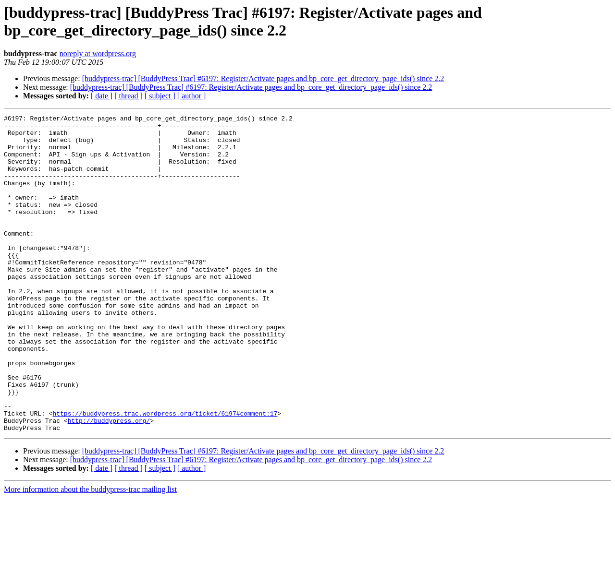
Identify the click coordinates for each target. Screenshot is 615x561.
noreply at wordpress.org (98, 53)
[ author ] (191, 96)
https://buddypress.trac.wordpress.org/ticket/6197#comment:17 (164, 473)
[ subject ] (160, 96)
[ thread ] (128, 96)
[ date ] (101, 96)
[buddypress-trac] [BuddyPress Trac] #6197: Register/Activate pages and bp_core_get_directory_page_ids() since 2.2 (263, 78)
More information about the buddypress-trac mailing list (90, 553)
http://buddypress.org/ (109, 482)
